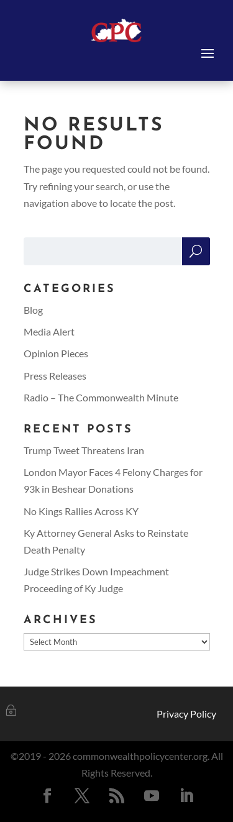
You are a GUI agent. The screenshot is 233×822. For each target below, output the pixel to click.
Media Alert (49, 331)
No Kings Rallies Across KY (81, 511)
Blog (33, 310)
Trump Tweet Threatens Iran (84, 450)
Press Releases (55, 375)
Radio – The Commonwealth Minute (101, 397)
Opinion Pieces (56, 353)
